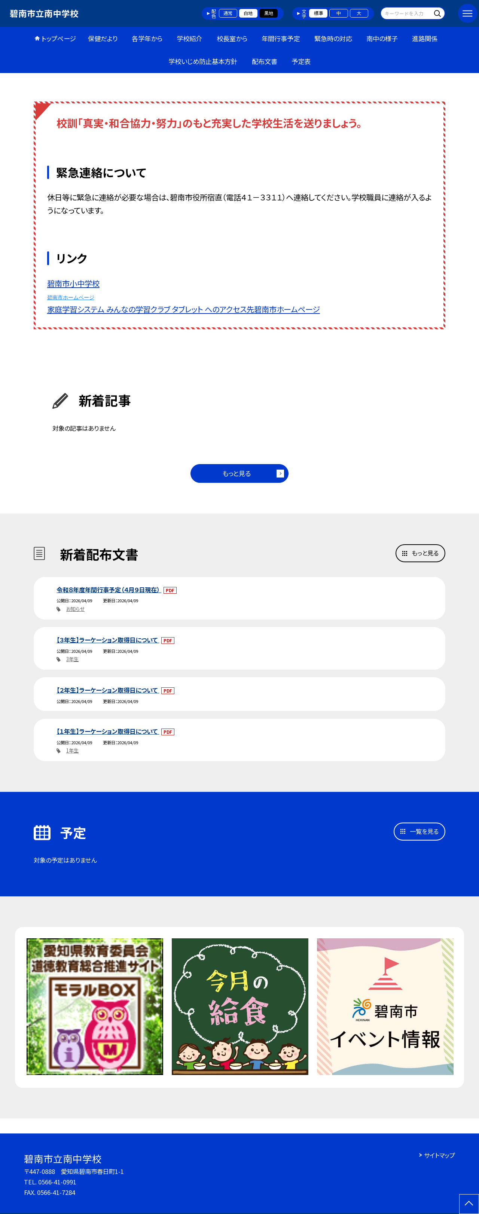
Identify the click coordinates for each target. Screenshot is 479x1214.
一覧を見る (424, 831)
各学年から (147, 38)
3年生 (72, 659)
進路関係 (424, 38)
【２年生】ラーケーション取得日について (108, 689)
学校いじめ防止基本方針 (202, 61)
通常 (227, 13)
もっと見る (236, 473)
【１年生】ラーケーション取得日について (108, 731)
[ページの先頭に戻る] (469, 1204)
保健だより (103, 38)
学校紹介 (189, 38)
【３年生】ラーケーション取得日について (108, 639)
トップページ (59, 38)
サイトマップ (439, 1155)
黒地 (268, 13)
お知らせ (75, 608)
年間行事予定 (281, 38)
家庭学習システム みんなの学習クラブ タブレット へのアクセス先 (150, 309)
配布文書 (264, 61)
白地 (248, 13)
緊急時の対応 (333, 38)
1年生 (72, 750)
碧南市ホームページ (70, 297)
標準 (318, 13)
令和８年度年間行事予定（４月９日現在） (109, 589)
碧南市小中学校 (73, 283)
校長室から (232, 38)
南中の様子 (382, 38)
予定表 (301, 61)
